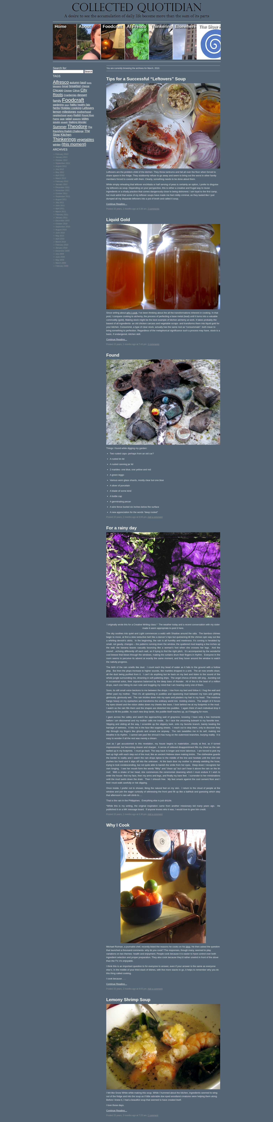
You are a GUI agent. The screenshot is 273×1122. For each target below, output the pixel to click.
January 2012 (61, 184)
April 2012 (60, 175)
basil (83, 82)
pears (70, 115)
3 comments (153, 344)
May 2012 (60, 172)
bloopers (57, 86)
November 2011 (62, 190)
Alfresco (61, 82)
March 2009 (61, 263)
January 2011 (61, 218)
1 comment (153, 1115)
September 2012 (63, 163)
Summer (60, 127)
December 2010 (62, 221)
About (85, 26)
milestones (69, 111)
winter (57, 144)
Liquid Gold (118, 219)
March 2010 (61, 242)
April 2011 (60, 208)
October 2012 (61, 160)
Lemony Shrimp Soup (128, 999)
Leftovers (88, 107)
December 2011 (62, 187)
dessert (82, 95)
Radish (77, 115)
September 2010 (63, 227)
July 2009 (60, 254)
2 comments (153, 209)
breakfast (75, 86)
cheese (85, 86)
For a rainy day (121, 527)
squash (64, 122)
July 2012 (60, 169)
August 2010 (61, 230)
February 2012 (62, 181)
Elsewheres (186, 26)
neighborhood (59, 115)
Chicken (68, 90)
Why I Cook (118, 825)
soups (56, 122)
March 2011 (61, 211)
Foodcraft (112, 26)
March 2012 (61, 178)
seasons (77, 119)
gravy (67, 105)
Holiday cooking (71, 108)
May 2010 (60, 236)
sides (85, 118)
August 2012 (61, 166)
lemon (57, 111)
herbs (56, 107)
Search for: (60, 68)
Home (61, 26)
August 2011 (61, 199)
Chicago (58, 90)
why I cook (131, 312)
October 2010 (61, 224)
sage (62, 119)
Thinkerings (162, 26)
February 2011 (62, 214)
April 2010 (60, 239)
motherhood (84, 111)
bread (65, 86)
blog (188, 946)
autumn (74, 82)
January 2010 (61, 248)
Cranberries (70, 95)
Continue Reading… (116, 204)
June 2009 (60, 257)
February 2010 (62, 245)
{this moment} (74, 144)
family (57, 101)
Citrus (76, 90)
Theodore (77, 126)
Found (112, 355)
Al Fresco (136, 26)
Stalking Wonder (77, 122)
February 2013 (62, 154)
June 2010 (60, 233)
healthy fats (83, 104)
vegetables (85, 139)
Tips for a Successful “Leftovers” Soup (146, 78)
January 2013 (61, 157)
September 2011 (63, 196)
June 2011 (60, 205)
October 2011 (61, 193)
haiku (73, 104)
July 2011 (60, 202)
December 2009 (62, 251)
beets (89, 83)
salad (68, 118)
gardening (58, 104)
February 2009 (62, 266)
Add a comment (155, 517)
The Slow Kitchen (210, 26)
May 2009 (60, 260)
